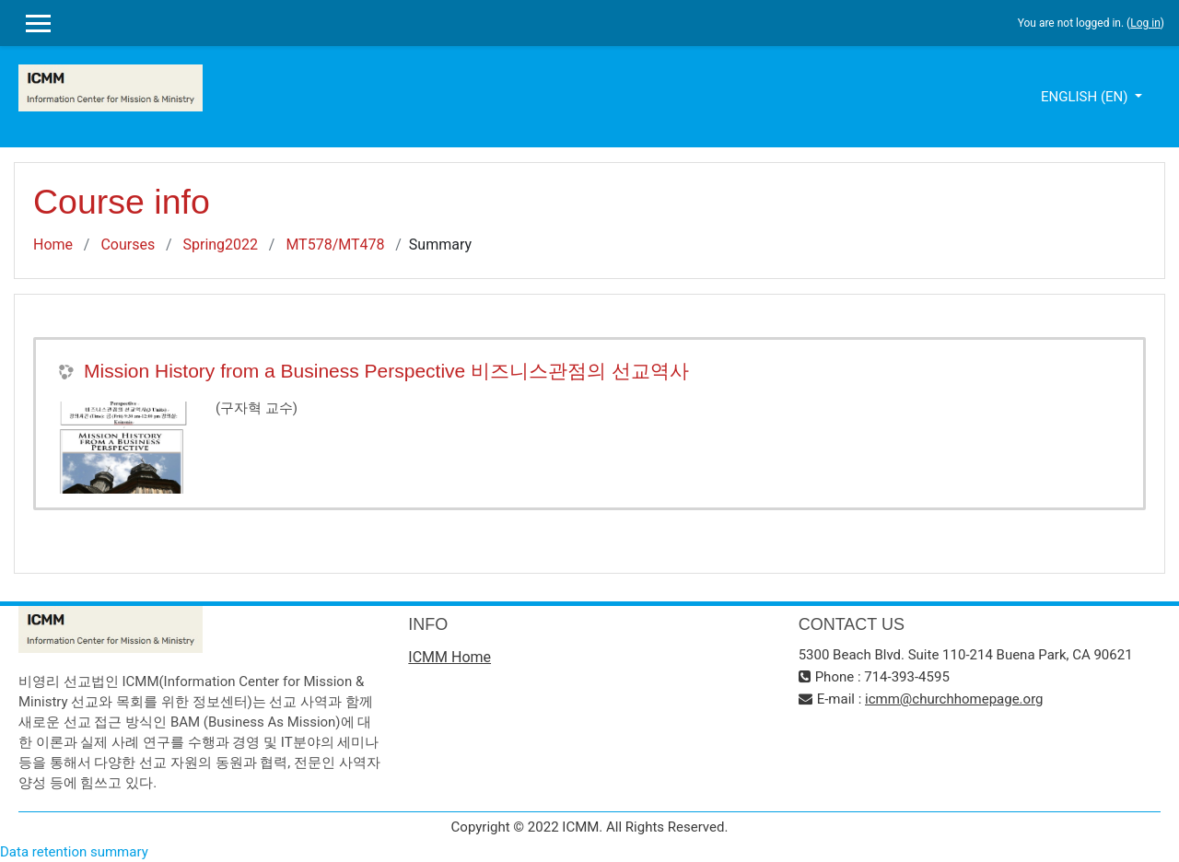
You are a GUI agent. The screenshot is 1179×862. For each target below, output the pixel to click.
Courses (127, 244)
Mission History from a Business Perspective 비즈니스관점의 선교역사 (386, 370)
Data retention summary (74, 852)
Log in (1145, 23)
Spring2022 (220, 244)
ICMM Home (449, 657)
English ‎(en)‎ (1086, 96)
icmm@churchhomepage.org (954, 699)
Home (53, 244)
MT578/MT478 (335, 244)
